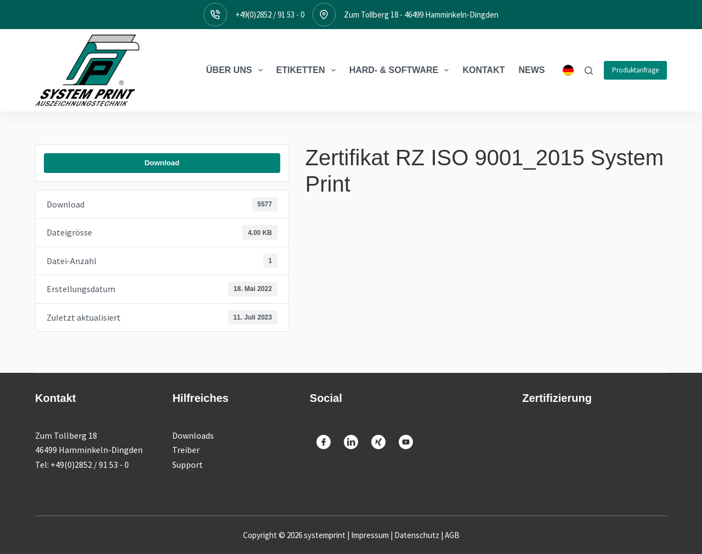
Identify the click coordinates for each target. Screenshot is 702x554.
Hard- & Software (401, 70)
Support (187, 464)
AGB (452, 535)
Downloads (193, 435)
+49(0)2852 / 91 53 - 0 (269, 14)
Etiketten (308, 70)
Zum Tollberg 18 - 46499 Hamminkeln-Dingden (421, 14)
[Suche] (589, 70)
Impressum (370, 535)
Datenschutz (416, 535)
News (532, 70)
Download (161, 163)
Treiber (186, 449)
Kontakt (483, 70)
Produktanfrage (635, 70)
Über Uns (236, 70)
